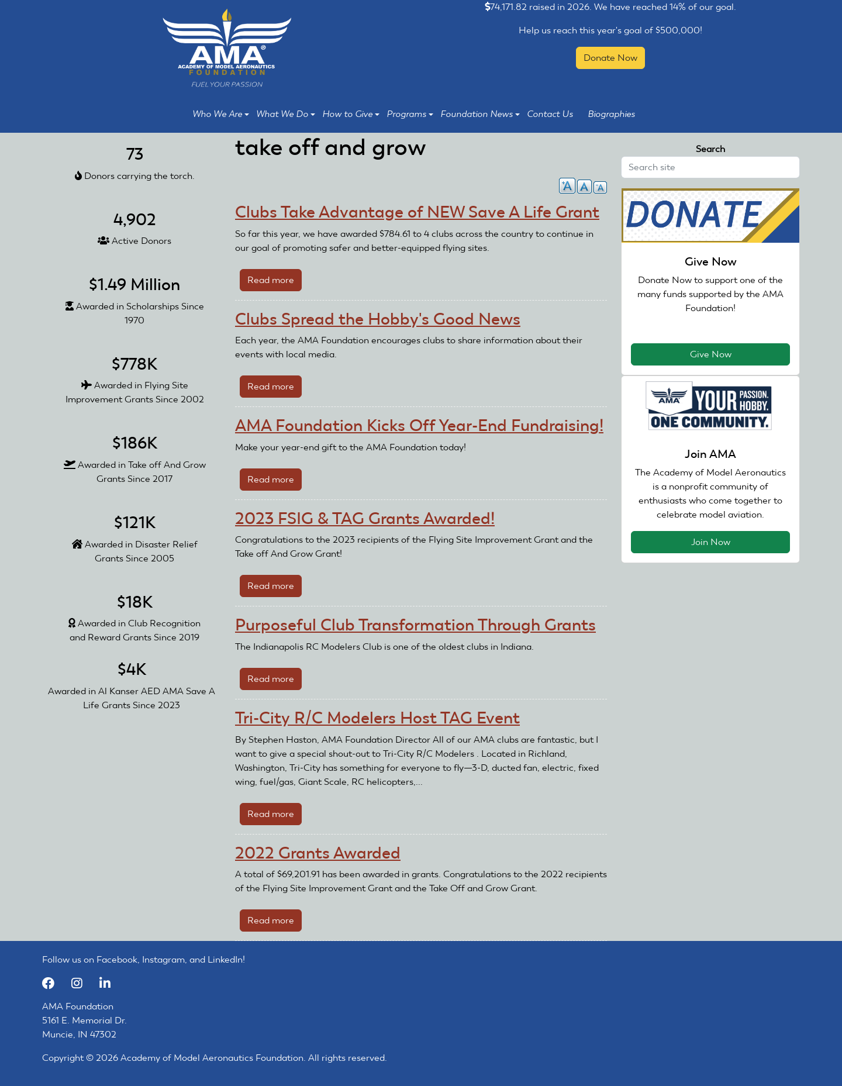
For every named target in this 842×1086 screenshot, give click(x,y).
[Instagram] (82, 982)
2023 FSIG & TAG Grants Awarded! (365, 518)
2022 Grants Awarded (318, 853)
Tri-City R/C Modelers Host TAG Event (377, 718)
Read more (274, 282)
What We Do (285, 114)
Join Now (710, 541)
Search (710, 148)
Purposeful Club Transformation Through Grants (415, 625)
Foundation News (480, 114)
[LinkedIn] (109, 982)
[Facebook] (53, 982)
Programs (410, 114)
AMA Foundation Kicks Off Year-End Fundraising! (419, 425)
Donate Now (610, 57)
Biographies (611, 114)
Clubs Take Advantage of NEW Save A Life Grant (417, 212)
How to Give (350, 114)
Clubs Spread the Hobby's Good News (377, 319)
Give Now (710, 354)
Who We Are (220, 114)
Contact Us (550, 114)
